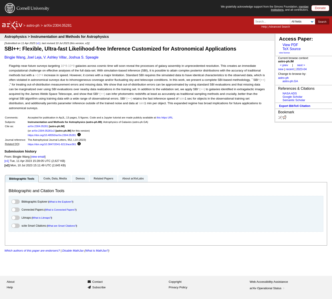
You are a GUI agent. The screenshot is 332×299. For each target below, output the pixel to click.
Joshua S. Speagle (84, 57)
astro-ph (33, 25)
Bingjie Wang (14, 57)
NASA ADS (290, 93)
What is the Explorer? (60, 201)
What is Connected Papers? (60, 209)
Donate (320, 8)
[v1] (6, 161)
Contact (97, 281)
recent (290, 69)
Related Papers (103, 178)
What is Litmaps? (41, 217)
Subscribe (99, 287)
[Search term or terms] (273, 21)
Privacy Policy (178, 287)
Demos (80, 178)
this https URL (165, 117)
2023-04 (301, 69)
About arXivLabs (133, 178)
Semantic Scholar (294, 100)
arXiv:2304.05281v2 (43, 130)
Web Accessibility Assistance (269, 281)
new (281, 69)
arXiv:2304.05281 (38, 126)
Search (322, 21)
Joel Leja (34, 57)
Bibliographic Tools (21, 178)
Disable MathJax (73, 250)
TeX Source (291, 49)
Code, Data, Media (55, 178)
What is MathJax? (96, 250)
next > (301, 65)
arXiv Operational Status (268, 288)
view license (284, 53)
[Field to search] (302, 21)
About (10, 281)
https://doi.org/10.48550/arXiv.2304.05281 (52, 135)
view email (37, 156)
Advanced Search (279, 26)
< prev (284, 65)
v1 (38, 43)
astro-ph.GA (290, 81)
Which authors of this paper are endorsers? (32, 250)
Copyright (175, 281)
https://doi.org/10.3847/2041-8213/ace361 (52, 144)
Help (264, 26)
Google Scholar (292, 96)
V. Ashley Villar (55, 57)
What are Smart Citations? (62, 225)
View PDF (290, 45)
